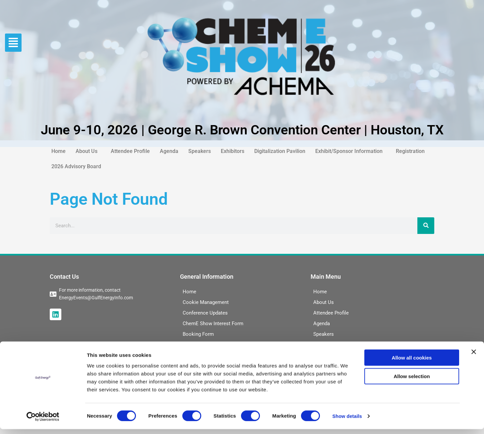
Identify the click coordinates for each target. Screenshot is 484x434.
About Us (86, 151)
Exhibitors (232, 151)
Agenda (169, 151)
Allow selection (411, 381)
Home (58, 151)
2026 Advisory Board (76, 166)
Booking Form (198, 334)
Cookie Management (206, 302)
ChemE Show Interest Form (213, 323)
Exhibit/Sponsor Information (349, 151)
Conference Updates (205, 313)
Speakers (199, 151)
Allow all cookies (412, 362)
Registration (410, 151)
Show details (348, 421)
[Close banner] (473, 356)
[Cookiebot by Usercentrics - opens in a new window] (43, 421)
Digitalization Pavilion (279, 151)
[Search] (425, 225)
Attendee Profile (130, 151)
